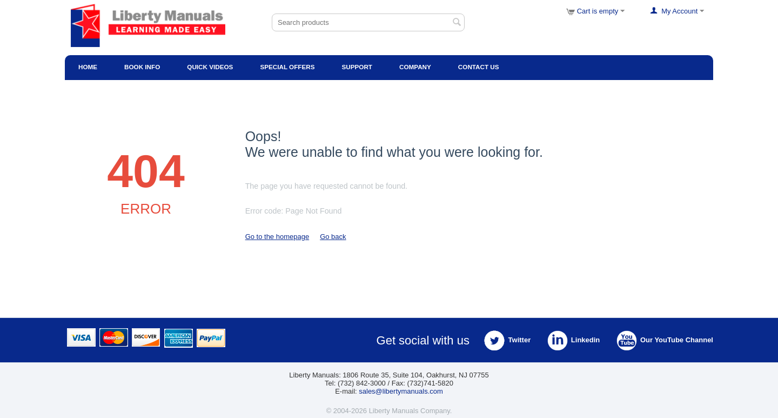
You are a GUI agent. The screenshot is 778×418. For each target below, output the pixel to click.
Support (356, 66)
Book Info (142, 66)
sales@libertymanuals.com (401, 391)
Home (87, 66)
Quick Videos (210, 66)
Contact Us (478, 66)
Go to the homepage (277, 237)
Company (415, 66)
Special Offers (287, 66)
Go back (333, 237)
